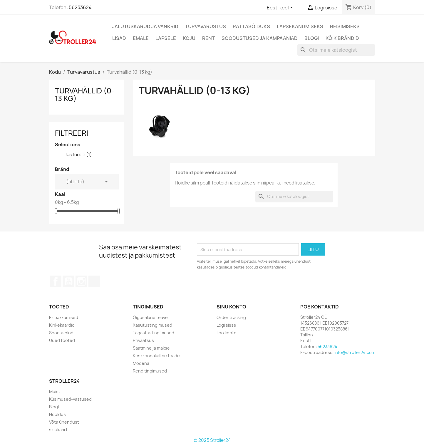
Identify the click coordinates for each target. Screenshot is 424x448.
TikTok (94, 281)
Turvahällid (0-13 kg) (85, 94)
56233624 (80, 7)
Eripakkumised (63, 317)
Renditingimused (150, 371)
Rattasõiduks (251, 26)
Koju (189, 38)
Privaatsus (143, 340)
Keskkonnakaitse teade (156, 355)
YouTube (68, 281)
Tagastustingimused (153, 332)
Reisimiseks (345, 26)
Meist (54, 391)
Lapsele (165, 38)
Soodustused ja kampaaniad (260, 38)
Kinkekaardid (62, 325)
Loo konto (227, 332)
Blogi (311, 38)
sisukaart (58, 429)
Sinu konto (231, 306)
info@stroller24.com (354, 352)
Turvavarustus (205, 26)
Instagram (81, 281)
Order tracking (231, 317)
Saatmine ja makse (151, 348)
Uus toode (77, 155)
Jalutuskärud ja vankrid (145, 26)
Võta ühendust (64, 422)
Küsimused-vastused (70, 399)
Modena (141, 363)
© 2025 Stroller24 (212, 440)
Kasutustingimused (152, 325)
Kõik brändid (342, 38)
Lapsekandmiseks (300, 26)
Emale (141, 38)
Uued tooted (62, 340)
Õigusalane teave (150, 317)
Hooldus (57, 414)
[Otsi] (336, 50)
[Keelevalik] (281, 7)
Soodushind (61, 332)
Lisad (119, 38)
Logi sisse (226, 325)
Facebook (55, 281)
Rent (208, 38)
